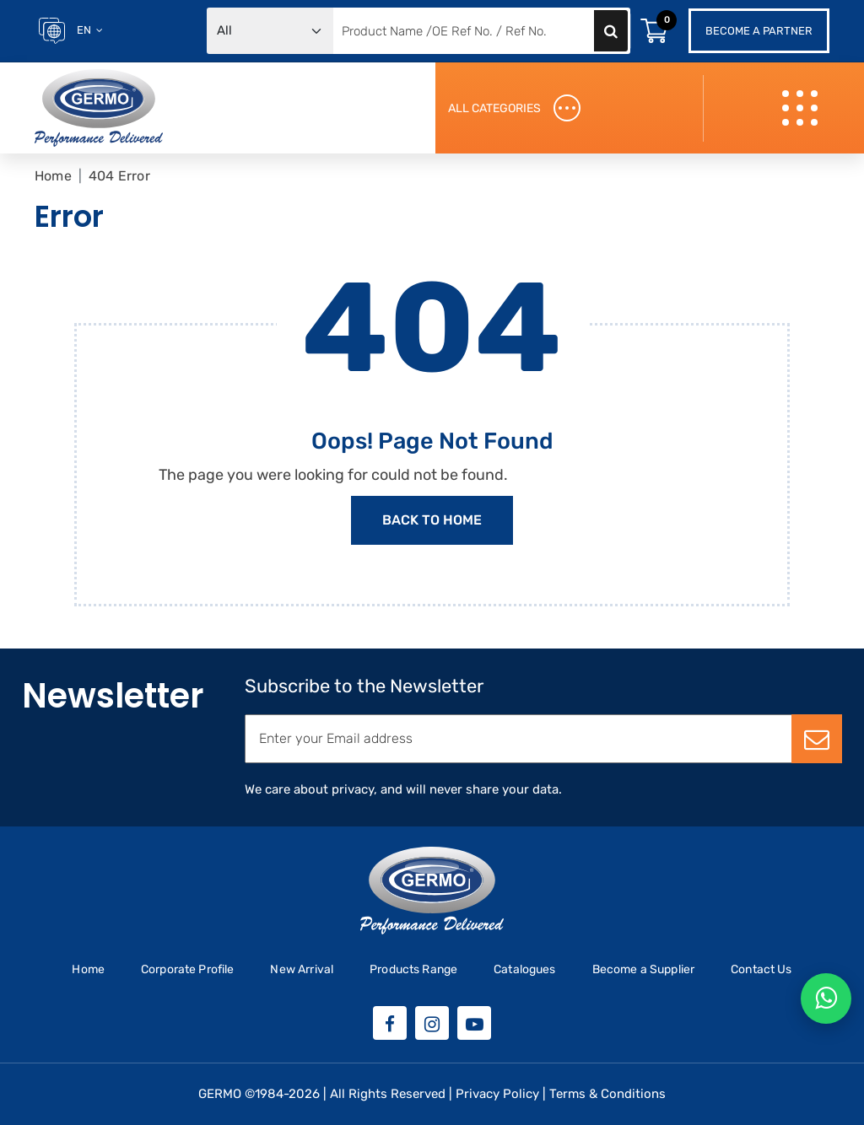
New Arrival (301, 969)
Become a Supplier (643, 969)
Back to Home (432, 520)
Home (53, 176)
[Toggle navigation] (802, 108)
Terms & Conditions (607, 1093)
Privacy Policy (497, 1093)
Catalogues (525, 969)
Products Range (413, 969)
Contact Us (761, 969)
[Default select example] (270, 31)
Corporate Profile (188, 969)
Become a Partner (759, 30)
